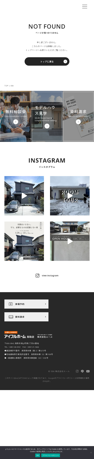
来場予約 (19, 332)
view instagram (50, 303)
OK (37, 455)
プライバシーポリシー (65, 406)
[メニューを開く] (84, 6)
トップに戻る (47, 63)
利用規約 (80, 406)
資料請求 (19, 345)
